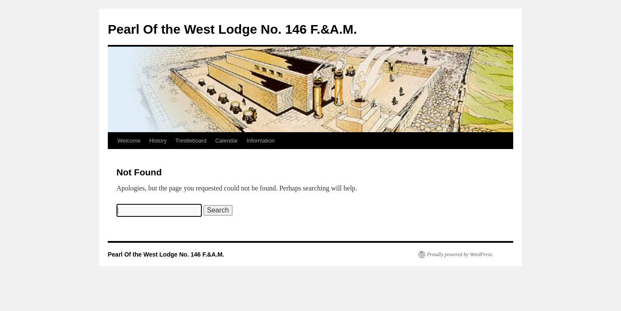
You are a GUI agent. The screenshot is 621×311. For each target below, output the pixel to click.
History (157, 140)
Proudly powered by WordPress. (460, 254)
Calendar (226, 140)
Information (261, 140)
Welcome (129, 140)
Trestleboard (191, 140)
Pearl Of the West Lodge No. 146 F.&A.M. (232, 29)
